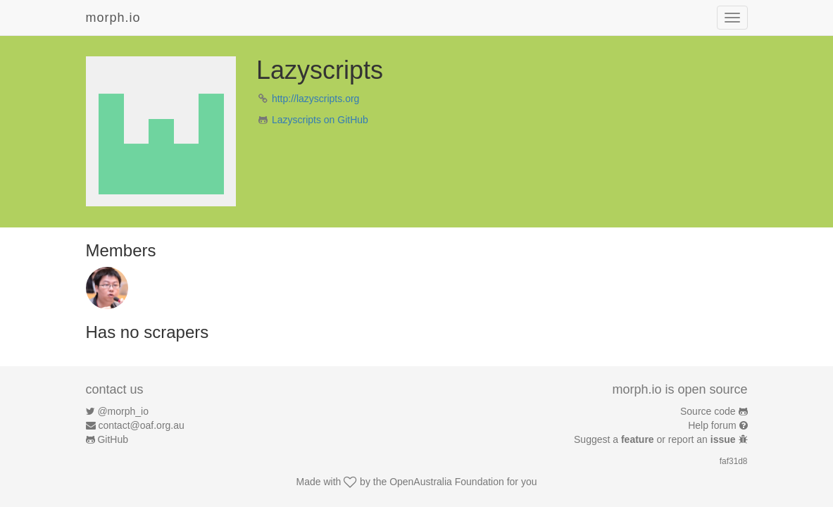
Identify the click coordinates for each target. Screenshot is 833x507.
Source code (708, 411)
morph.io (113, 18)
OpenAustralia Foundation (446, 481)
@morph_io (123, 411)
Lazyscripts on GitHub (320, 119)
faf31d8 (734, 461)
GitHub (112, 439)
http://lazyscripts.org (316, 98)
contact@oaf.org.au (141, 425)
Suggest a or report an (656, 439)
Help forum (712, 425)
